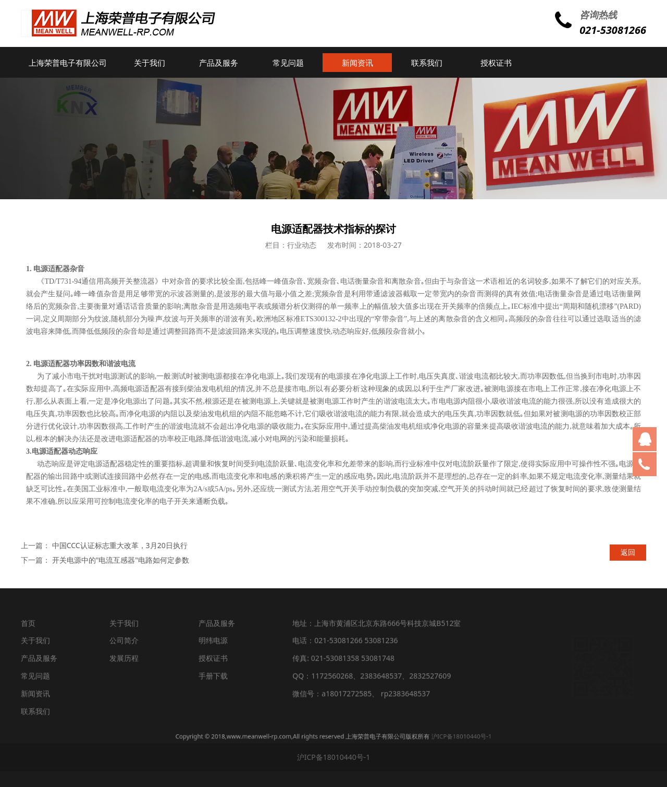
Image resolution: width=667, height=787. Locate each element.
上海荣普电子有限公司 (68, 62)
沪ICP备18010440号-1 (393, 736)
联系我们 (426, 62)
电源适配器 (51, 269)
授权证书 (496, 62)
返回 (628, 552)
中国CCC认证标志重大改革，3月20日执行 (120, 545)
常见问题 (288, 62)
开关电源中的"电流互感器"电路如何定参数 (120, 560)
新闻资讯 (357, 62)
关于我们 (149, 62)
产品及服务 (218, 62)
